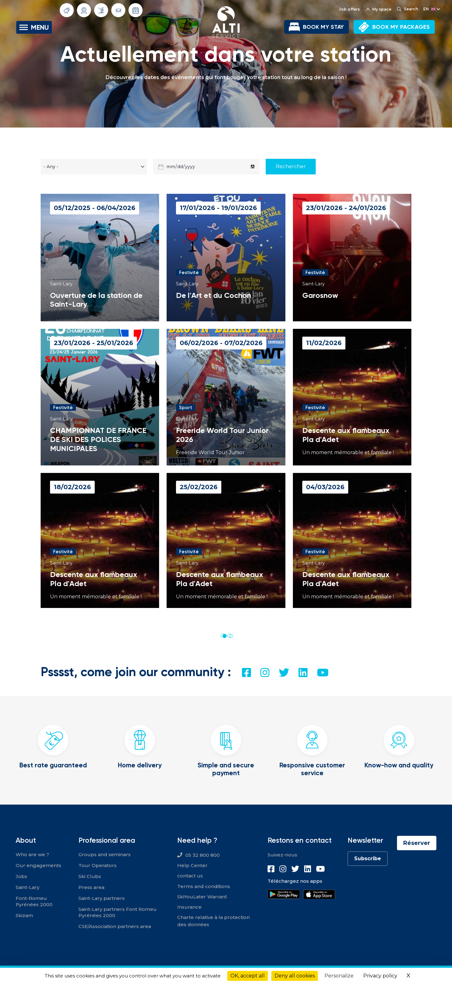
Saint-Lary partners (101, 898)
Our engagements (38, 865)
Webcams (84, 10)
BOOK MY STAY (323, 26)
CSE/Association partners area (114, 926)
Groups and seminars (104, 854)
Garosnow (320, 295)
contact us (190, 876)
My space (378, 9)
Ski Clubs (89, 876)
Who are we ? (32, 854)
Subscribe (367, 858)
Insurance (189, 907)
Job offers (349, 9)
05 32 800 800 (202, 855)
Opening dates (136, 10)
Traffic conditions (118, 10)
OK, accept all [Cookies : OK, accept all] (247, 976)
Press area (91, 887)
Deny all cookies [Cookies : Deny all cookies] (294, 976)
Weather (67, 10)
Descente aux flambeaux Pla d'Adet (345, 435)
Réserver (416, 843)
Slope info (101, 10)
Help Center (192, 865)
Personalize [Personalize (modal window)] (339, 976)
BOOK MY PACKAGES (401, 26)
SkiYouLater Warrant (202, 897)
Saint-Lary (27, 887)
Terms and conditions (203, 886)
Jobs (21, 876)
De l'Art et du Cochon (213, 295)
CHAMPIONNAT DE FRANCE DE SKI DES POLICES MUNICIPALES (98, 439)
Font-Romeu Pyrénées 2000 (34, 901)
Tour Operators (97, 865)
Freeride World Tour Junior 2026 (222, 435)
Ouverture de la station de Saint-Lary (96, 300)
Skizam (24, 915)
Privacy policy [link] (380, 976)
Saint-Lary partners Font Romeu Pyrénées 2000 (117, 912)
